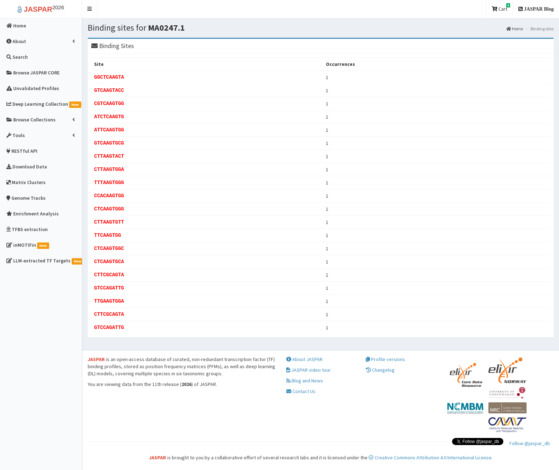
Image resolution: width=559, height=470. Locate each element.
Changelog (380, 370)
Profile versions (385, 359)
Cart (501, 7)
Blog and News (304, 380)
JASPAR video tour (308, 370)
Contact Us (301, 391)
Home (514, 28)
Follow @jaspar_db (529, 443)
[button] (89, 9)
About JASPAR (304, 359)
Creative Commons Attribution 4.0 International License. (431, 457)
